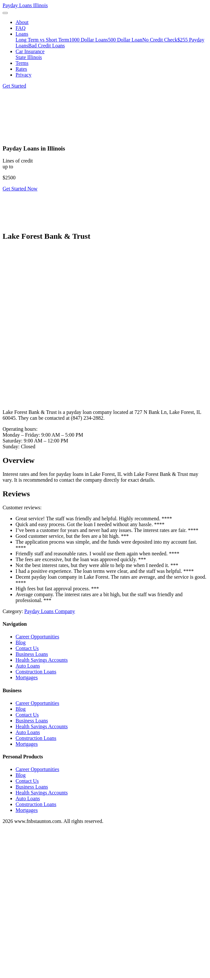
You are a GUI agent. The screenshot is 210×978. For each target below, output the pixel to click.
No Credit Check (159, 39)
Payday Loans (25, 5)
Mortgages (27, 677)
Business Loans (32, 654)
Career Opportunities (37, 636)
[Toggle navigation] (5, 13)
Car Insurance (30, 51)
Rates (21, 69)
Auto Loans (28, 666)
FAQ (21, 28)
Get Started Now (20, 188)
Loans (22, 34)
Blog (21, 642)
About (22, 22)
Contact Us (27, 648)
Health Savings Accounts (42, 660)
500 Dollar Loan (125, 39)
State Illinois (29, 57)
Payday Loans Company (49, 611)
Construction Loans (36, 671)
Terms (22, 63)
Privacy (23, 75)
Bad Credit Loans (46, 45)
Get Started (14, 86)
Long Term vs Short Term (42, 39)
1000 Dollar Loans (88, 39)
